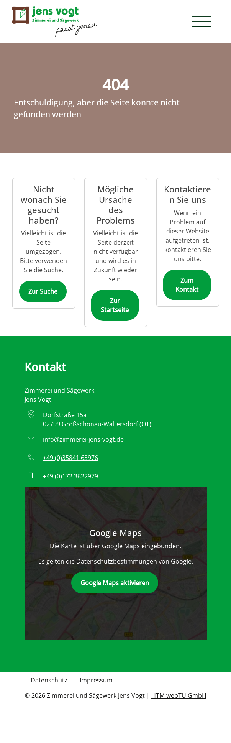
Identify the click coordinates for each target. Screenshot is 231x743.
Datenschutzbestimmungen (116, 561)
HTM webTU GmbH (178, 695)
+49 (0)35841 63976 (70, 458)
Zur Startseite (115, 305)
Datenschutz (49, 680)
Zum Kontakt (186, 285)
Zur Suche (42, 291)
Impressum (96, 680)
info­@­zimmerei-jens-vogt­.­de (83, 439)
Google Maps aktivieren (114, 583)
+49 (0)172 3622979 (70, 476)
